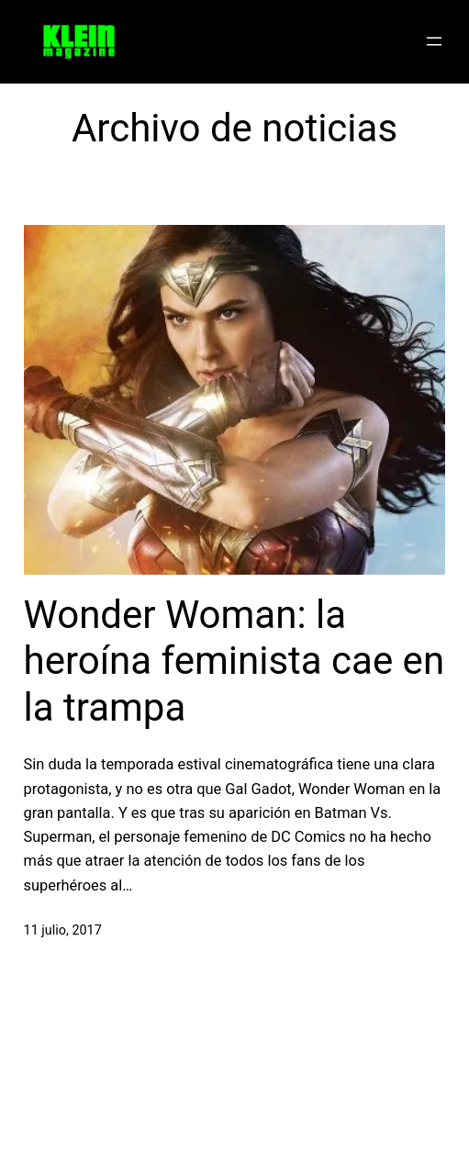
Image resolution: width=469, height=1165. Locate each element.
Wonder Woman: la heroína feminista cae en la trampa (234, 661)
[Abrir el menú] (434, 41)
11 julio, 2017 (63, 930)
